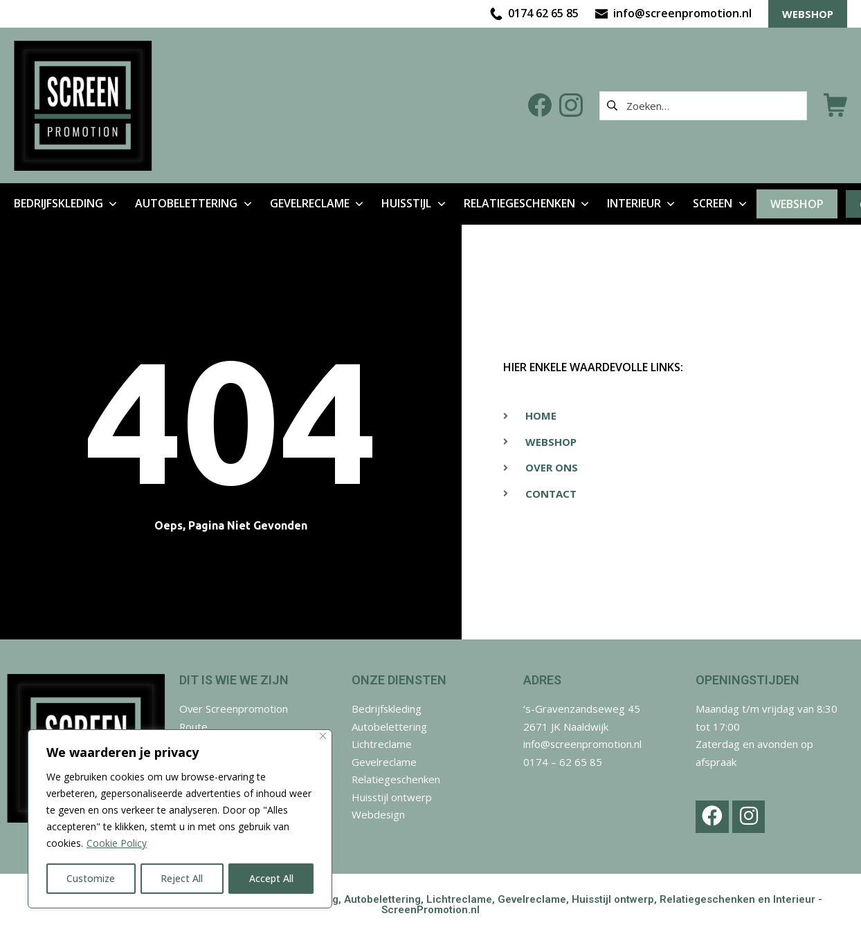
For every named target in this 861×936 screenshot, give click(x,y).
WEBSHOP (807, 14)
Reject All (182, 878)
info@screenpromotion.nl (582, 744)
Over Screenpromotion (234, 708)
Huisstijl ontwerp (392, 797)
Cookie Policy (117, 843)
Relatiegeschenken (397, 779)
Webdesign (379, 814)
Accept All (271, 878)
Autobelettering (389, 726)
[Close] (323, 736)
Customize (91, 878)
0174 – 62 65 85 (562, 762)
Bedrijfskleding (387, 708)
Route (193, 726)
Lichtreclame (382, 744)
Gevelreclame (384, 762)
